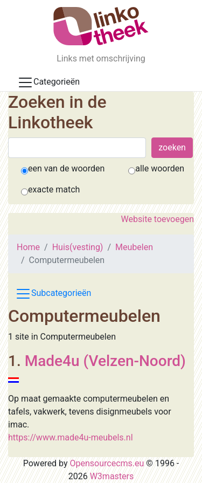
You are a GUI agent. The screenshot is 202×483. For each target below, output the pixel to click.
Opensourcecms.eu (107, 463)
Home (28, 247)
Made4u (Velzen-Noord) (105, 361)
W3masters (112, 476)
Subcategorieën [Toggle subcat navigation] (53, 294)
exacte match (54, 189)
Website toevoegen (157, 219)
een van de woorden (66, 168)
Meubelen (134, 247)
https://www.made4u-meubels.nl (70, 437)
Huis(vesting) (77, 247)
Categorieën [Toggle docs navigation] (48, 82)
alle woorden (159, 168)
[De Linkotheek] (101, 26)
